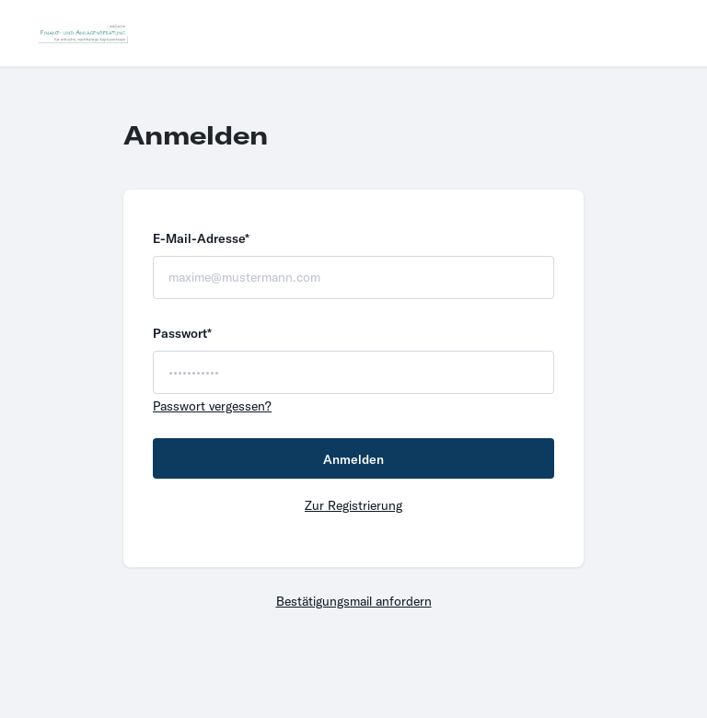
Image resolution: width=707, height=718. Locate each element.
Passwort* (182, 333)
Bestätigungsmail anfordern (354, 601)
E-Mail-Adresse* (201, 238)
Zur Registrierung (353, 505)
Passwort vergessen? (212, 406)
